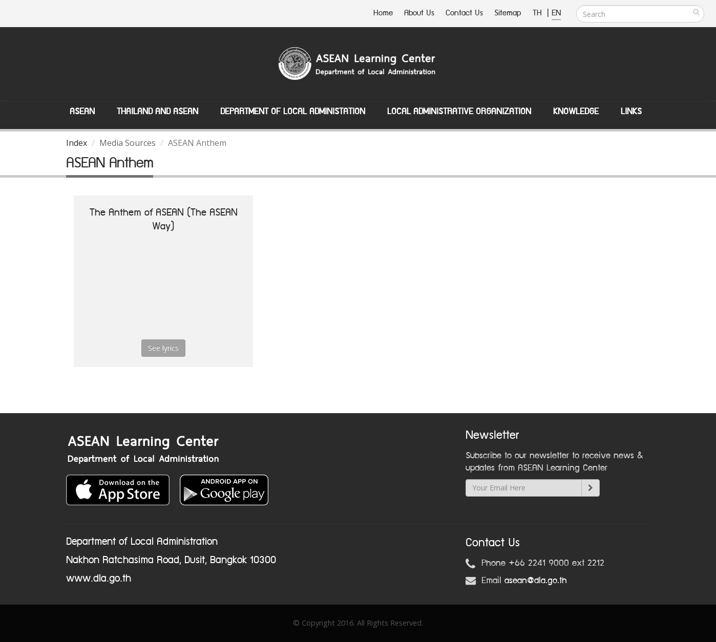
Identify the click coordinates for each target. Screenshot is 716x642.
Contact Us (464, 13)
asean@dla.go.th (535, 580)
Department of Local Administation (292, 111)
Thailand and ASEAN (157, 111)
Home (383, 13)
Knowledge (576, 111)
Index (76, 142)
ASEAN (82, 111)
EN (556, 13)
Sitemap (507, 13)
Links (631, 111)
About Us (419, 13)
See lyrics (163, 348)
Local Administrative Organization (459, 111)
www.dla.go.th (98, 578)
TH (538, 13)
